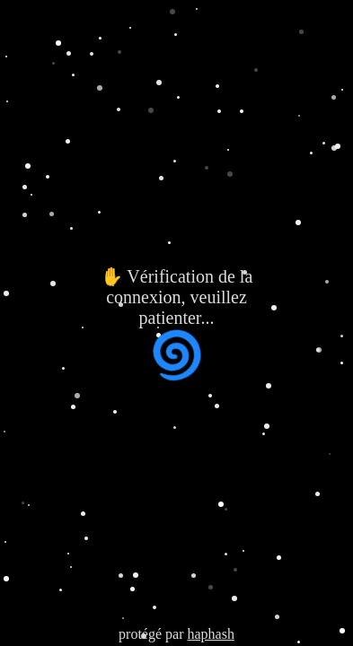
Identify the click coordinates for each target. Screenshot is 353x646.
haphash (210, 634)
